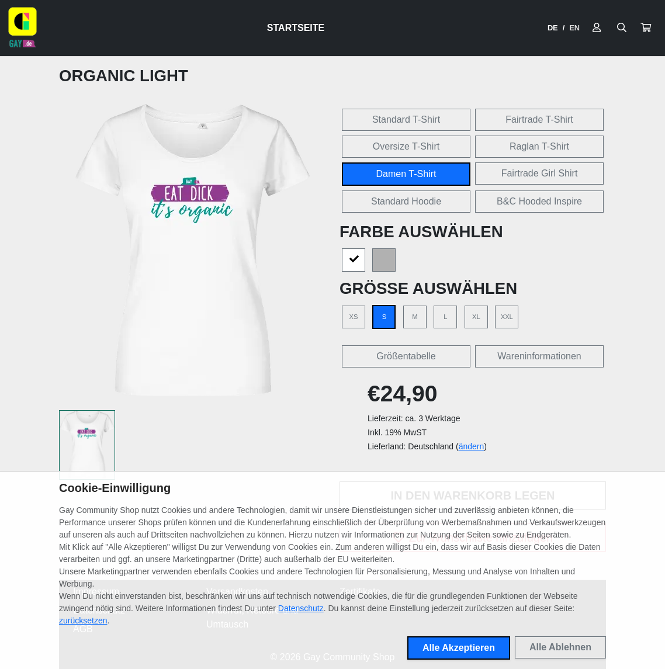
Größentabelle (405, 356)
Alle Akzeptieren (458, 648)
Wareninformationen (539, 356)
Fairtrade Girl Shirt (539, 173)
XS (353, 316)
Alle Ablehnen (560, 647)
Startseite (295, 28)
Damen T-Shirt (406, 174)
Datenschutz (301, 608)
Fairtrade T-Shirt (539, 119)
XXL (507, 316)
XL (476, 316)
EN (574, 27)
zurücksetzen (83, 620)
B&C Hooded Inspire (539, 201)
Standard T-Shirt (406, 119)
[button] (645, 28)
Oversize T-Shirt (406, 146)
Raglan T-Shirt (539, 146)
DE (553, 27)
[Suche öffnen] (621, 28)
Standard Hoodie (406, 201)
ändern (471, 446)
